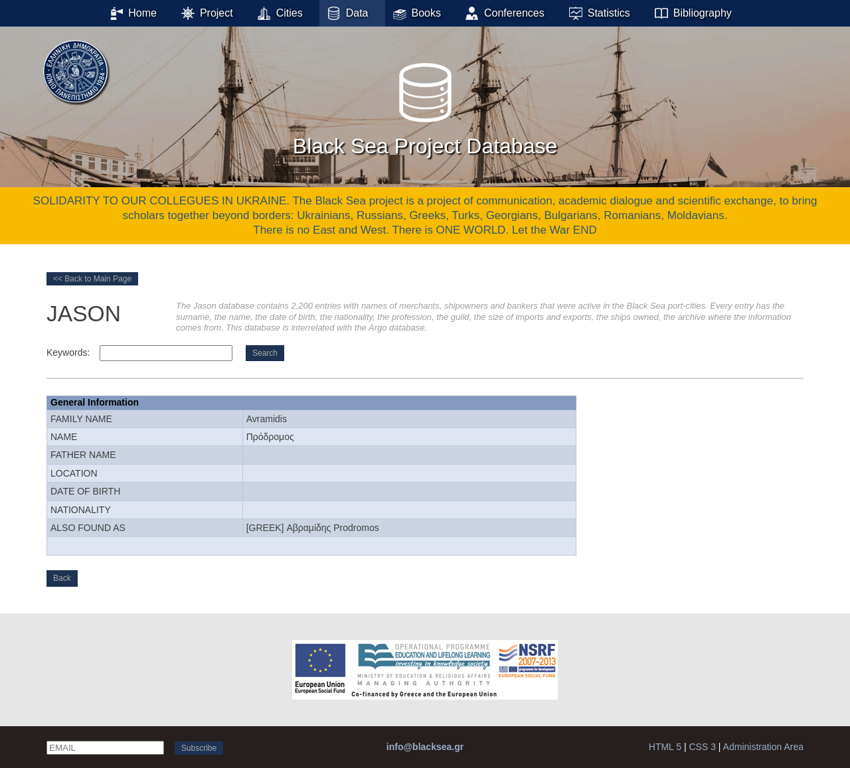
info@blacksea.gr (425, 746)
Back (62, 578)
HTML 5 (665, 746)
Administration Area (763, 746)
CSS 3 (702, 746)
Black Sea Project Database (425, 105)
